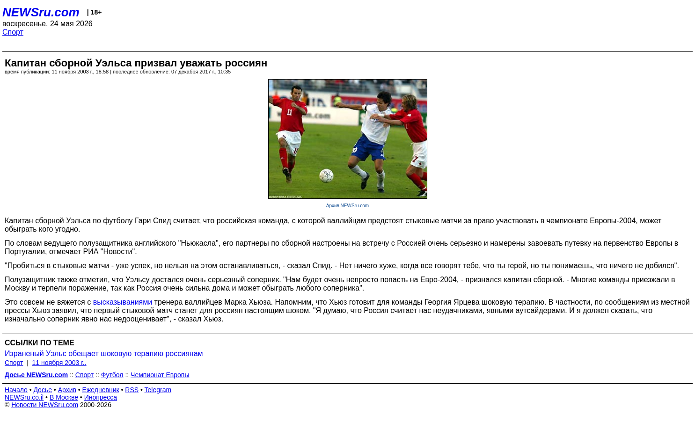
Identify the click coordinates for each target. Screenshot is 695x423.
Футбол (112, 375)
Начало (16, 390)
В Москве (64, 397)
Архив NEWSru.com (347, 205)
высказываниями (123, 302)
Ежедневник (100, 390)
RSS (132, 390)
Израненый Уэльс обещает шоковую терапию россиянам (104, 353)
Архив (67, 390)
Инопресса (100, 397)
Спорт (12, 32)
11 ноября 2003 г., (59, 362)
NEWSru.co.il (24, 397)
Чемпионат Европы (160, 375)
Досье (42, 390)
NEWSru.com (41, 12)
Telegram (158, 390)
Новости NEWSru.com (44, 404)
